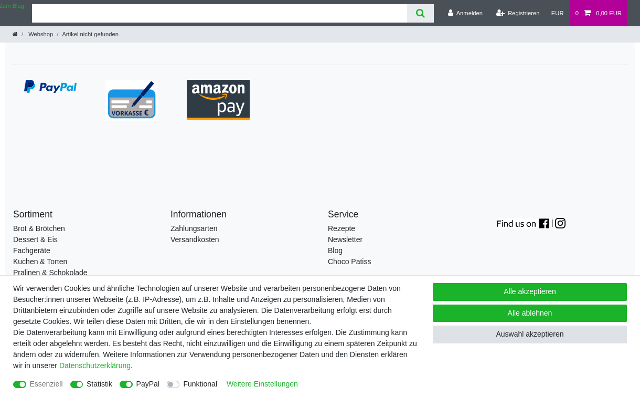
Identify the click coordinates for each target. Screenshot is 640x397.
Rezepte (341, 228)
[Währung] (558, 13)
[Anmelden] (465, 13)
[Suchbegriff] (219, 13)
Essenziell (46, 384)
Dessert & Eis (35, 239)
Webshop (40, 34)
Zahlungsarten (194, 228)
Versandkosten (194, 239)
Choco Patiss (349, 261)
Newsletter (345, 239)
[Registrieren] (517, 13)
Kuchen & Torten (40, 261)
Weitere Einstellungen (262, 384)
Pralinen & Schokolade (50, 272)
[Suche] (420, 13)
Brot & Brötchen (39, 228)
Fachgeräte (31, 250)
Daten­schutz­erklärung (95, 365)
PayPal (147, 384)
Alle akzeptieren (530, 291)
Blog (335, 250)
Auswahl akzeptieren (529, 334)
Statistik (99, 384)
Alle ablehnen (530, 313)
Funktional (200, 384)
